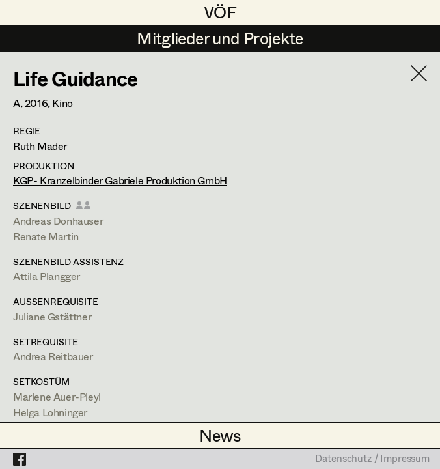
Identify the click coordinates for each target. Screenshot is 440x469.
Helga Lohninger (50, 412)
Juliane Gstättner (52, 316)
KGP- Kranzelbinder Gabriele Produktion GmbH (120, 180)
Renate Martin (46, 236)
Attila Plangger (46, 276)
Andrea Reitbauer (53, 356)
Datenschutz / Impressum (372, 459)
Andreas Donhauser (58, 220)
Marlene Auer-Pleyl (57, 396)
